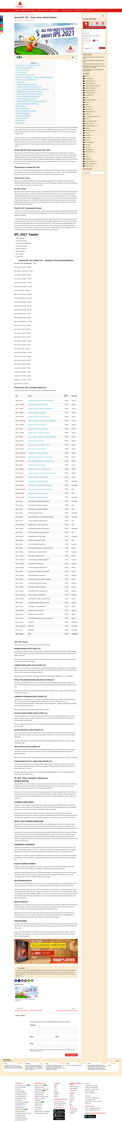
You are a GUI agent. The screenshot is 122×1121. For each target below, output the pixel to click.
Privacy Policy (64, 1114)
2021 (85, 76)
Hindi (55, 1077)
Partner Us (72, 1086)
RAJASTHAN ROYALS (21, 116)
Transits (86, 147)
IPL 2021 (16, 14)
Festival (86, 102)
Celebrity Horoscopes (27, 10)
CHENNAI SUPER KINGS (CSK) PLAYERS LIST (28, 86)
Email (57, 1026)
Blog (71, 1094)
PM (97, 40)
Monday (86, 128)
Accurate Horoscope (59, 1091)
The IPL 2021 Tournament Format (24, 74)
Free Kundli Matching (20, 1101)
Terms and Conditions (95, 1114)
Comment (33, 1015)
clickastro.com (88, 48)
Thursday (86, 145)
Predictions (87, 135)
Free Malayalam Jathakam (21, 1108)
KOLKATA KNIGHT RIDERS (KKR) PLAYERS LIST (29, 93)
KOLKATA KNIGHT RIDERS (22, 114)
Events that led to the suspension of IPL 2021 (27, 65)
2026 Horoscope (40, 1080)
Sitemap (70, 1114)
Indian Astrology (42, 10)
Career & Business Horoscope (42, 1078)
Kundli (85, 119)
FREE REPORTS (18, 1073)
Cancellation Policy (84, 1114)
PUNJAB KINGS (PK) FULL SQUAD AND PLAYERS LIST (30, 100)
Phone (31, 1033)
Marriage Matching (39, 1084)
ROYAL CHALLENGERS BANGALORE (25, 109)
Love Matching (18, 1090)
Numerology (37, 1090)
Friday (85, 104)
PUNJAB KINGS (19, 121)
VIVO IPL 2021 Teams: (22, 70)
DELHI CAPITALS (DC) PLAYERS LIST (26, 98)
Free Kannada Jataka (20, 1110)
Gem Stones (87, 107)
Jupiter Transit (39, 1092)
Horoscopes (54, 10)
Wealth (86, 156)
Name (32, 1026)
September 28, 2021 (21, 20)
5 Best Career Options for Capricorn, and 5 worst (93, 57)
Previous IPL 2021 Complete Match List (25, 79)
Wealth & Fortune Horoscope (41, 1086)
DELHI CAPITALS (20, 118)
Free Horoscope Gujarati (20, 1082)
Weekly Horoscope (19, 1097)
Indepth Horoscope (39, 1077)
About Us (72, 1084)
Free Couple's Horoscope (22, 1075)
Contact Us (72, 1088)
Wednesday (87, 159)
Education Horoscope (40, 1088)
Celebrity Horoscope (21, 1099)
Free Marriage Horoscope (21, 1084)
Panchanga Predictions (20, 1093)
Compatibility (87, 95)
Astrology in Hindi (88, 81)
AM (94, 40)
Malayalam (56, 1082)
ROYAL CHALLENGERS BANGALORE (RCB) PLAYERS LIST (31, 88)
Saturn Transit (38, 1095)
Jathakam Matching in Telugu (41, 1103)
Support (71, 1090)
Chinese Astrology (88, 90)
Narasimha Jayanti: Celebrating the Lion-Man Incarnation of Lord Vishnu (94, 66)
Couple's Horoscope (41, 1075)
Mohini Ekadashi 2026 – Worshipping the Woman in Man (93, 70)
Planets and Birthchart (59, 1094)
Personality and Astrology (60, 1093)
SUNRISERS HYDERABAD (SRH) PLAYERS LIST (28, 91)
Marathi (56, 1086)
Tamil (55, 1078)
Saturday (86, 137)
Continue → (102, 47)
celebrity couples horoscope (91, 86)
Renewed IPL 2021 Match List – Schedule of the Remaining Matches (33, 77)
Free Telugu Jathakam (20, 1106)
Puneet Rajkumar (74, 1080)
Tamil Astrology (67, 10)
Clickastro (32, 20)
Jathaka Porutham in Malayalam (42, 1101)
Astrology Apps (79, 10)
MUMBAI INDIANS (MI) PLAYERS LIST (26, 84)
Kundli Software (73, 1100)
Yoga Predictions (38, 1097)
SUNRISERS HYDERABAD (22, 111)
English (55, 1075)
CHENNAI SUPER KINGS (22, 107)
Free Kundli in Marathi (20, 1105)
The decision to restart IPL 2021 (24, 67)
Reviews (71, 1096)
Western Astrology (88, 163)
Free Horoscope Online (20, 1077)
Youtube (89, 10)
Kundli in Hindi (38, 1099)
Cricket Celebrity (73, 1078)
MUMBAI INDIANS (20, 104)
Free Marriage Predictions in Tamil (23, 1103)
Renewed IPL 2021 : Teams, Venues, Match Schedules (22, 986)
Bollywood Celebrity (74, 1076)
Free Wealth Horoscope (20, 1088)
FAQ (71, 1092)
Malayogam (72, 1102)
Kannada (56, 1084)
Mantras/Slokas (88, 123)
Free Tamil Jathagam (20, 1080)
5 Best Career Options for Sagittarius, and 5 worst (93, 61)
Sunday (86, 140)
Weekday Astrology (89, 161)
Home (17, 10)
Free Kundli (17, 1078)
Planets (86, 133)
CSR (85, 97)
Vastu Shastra (87, 152)
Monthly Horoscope (89, 130)
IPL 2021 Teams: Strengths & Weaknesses (26, 102)
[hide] (35, 63)
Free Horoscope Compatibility (22, 1092)
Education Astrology (89, 100)
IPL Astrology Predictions (27, 14)
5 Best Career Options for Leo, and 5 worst (93, 64)
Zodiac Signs (87, 166)
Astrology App (87, 78)
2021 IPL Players (20, 81)
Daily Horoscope (19, 1095)
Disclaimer (76, 1114)
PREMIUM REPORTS (39, 1073)
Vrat (85, 154)
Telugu (55, 1080)
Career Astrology (88, 83)
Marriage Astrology (89, 126)
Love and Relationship (89, 121)
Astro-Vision (22, 1114)
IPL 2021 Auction (21, 72)
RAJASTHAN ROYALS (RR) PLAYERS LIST (27, 95)
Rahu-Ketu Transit (39, 1093)
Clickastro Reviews (89, 93)
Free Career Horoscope (20, 1086)
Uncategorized (87, 149)
